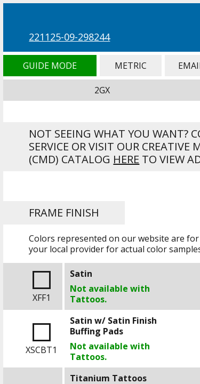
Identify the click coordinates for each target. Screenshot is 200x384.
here (126, 159)
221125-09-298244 (69, 36)
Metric (131, 65)
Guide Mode (49, 65)
